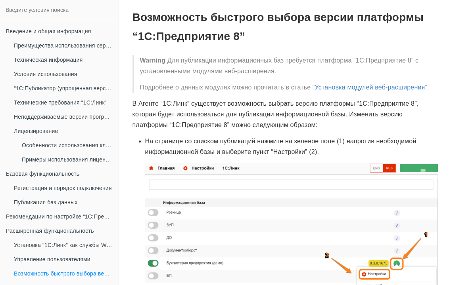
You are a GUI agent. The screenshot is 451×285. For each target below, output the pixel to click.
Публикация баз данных (45, 202)
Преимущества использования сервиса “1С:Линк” (66, 45)
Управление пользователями (52, 259)
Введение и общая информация (48, 31)
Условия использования (45, 74)
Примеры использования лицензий (68, 159)
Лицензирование (36, 131)
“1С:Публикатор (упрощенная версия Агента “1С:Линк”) (66, 88)
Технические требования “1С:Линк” (60, 102)
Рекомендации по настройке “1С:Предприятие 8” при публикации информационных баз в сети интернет (62, 216)
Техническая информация (48, 60)
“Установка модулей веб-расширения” (370, 87)
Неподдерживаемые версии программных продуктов (66, 117)
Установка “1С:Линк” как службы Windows (66, 245)
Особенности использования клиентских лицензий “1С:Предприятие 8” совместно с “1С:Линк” (70, 145)
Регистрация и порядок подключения (63, 188)
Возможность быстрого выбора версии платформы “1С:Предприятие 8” (66, 273)
